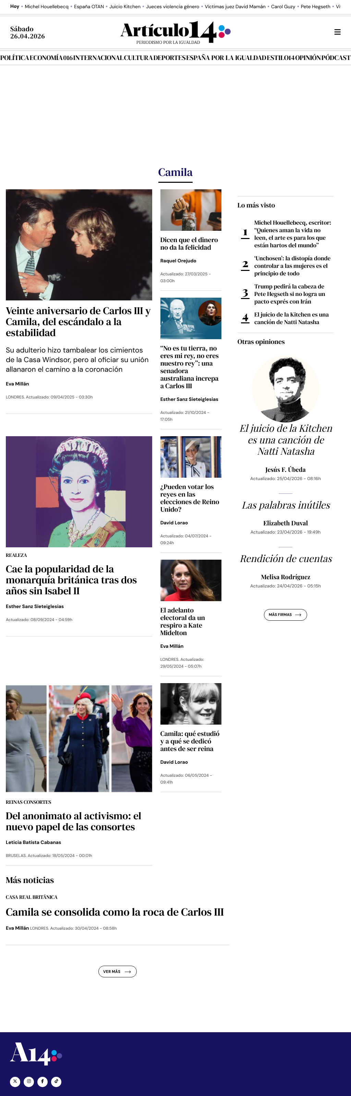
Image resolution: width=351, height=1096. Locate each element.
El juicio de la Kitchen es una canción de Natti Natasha (291, 318)
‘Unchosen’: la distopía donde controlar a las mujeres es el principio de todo (292, 265)
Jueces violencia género (172, 7)
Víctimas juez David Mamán (235, 7)
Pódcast (336, 57)
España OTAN (89, 7)
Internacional (98, 57)
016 (68, 57)
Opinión (308, 57)
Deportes (170, 57)
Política (14, 57)
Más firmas (285, 614)
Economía (46, 57)
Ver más (117, 971)
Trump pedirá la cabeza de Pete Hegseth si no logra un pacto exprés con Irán (289, 294)
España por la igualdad (226, 57)
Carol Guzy (283, 7)
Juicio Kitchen (125, 7)
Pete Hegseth (315, 7)
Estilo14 (280, 57)
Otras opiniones (261, 341)
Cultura (138, 57)
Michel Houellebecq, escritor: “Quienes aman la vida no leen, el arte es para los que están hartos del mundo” (292, 234)
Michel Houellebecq (47, 7)
